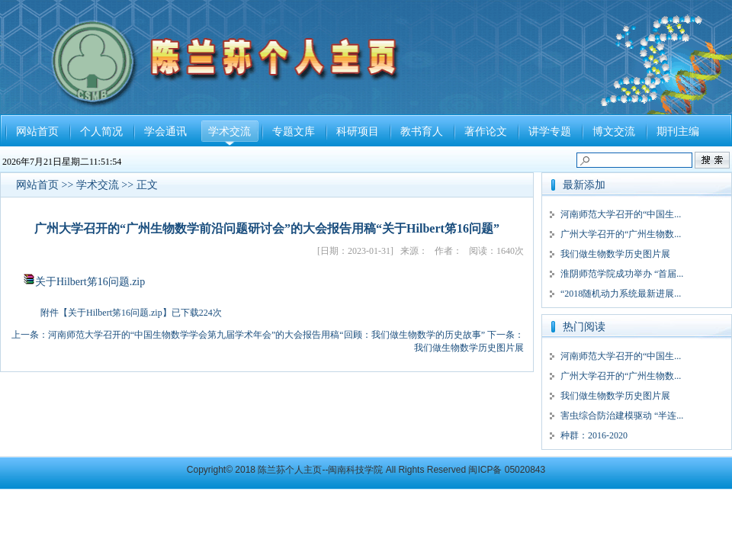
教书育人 (421, 131)
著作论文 (485, 131)
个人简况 (101, 131)
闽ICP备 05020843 (506, 469)
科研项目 (357, 131)
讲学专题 (549, 131)
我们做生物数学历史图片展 (469, 347)
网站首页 (37, 131)
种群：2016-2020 (594, 435)
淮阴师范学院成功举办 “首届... (621, 273)
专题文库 (293, 131)
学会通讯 (165, 131)
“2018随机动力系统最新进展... (620, 293)
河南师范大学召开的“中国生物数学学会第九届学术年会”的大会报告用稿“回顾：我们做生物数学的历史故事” (266, 334)
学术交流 (229, 131)
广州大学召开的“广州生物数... (620, 234)
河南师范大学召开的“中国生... (620, 214)
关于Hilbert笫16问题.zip (90, 281)
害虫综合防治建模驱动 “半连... (621, 415)
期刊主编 (678, 131)
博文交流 (613, 131)
